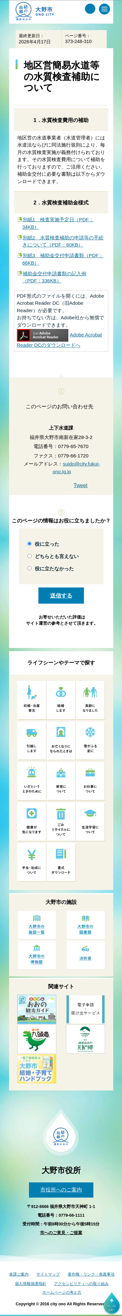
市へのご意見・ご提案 (61, 1232)
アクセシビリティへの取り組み (81, 1283)
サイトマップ (48, 1274)
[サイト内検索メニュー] (90, 9)
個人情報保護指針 (30, 1283)
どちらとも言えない (57, 556)
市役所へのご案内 (61, 1189)
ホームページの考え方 (61, 1292)
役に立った (47, 544)
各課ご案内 (19, 1274)
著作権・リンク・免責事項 (91, 1274)
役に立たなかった (54, 568)
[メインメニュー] (104, 9)
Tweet (81, 485)
